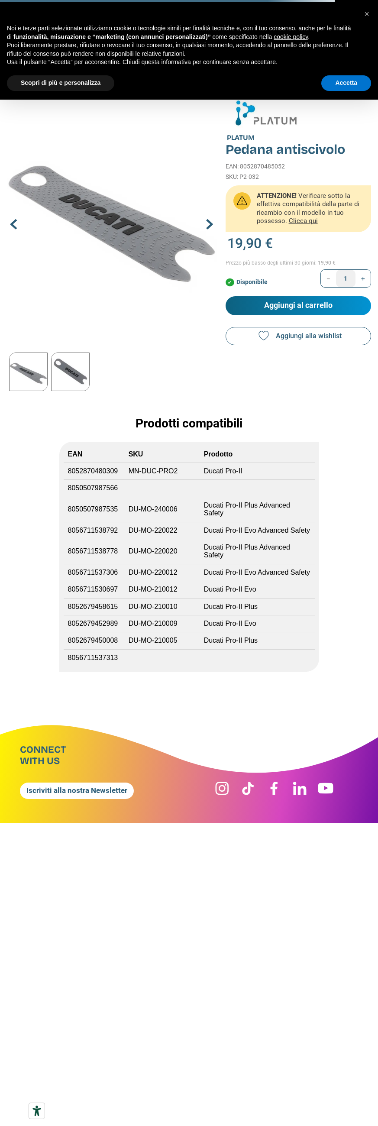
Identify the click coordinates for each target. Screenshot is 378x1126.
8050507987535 (94, 509)
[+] (363, 278)
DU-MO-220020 (153, 551)
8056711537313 (93, 657)
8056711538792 (93, 530)
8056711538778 (93, 551)
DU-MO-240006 (153, 509)
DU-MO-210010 (153, 606)
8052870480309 (93, 471)
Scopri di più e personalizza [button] (60, 82)
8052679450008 (93, 640)
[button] (112, 216)
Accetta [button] (346, 82)
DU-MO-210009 (153, 623)
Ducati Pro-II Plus (231, 606)
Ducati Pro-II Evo (230, 589)
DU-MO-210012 (153, 589)
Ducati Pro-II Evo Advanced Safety (257, 530)
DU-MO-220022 (153, 530)
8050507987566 (93, 488)
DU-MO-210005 (153, 640)
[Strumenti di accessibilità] (37, 1111)
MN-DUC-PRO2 (153, 471)
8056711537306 (93, 572)
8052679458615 (93, 606)
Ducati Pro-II (223, 471)
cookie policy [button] (291, 36)
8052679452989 (93, 623)
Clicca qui (303, 221)
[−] (328, 278)
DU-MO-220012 (153, 572)
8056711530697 (93, 589)
